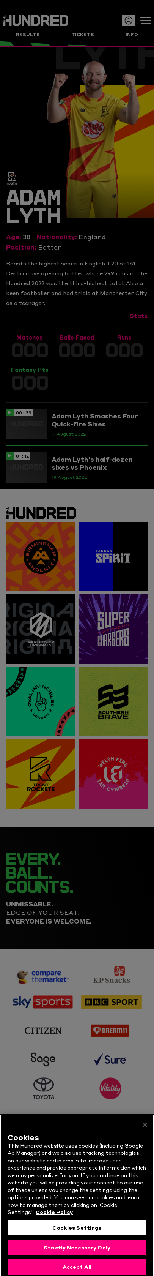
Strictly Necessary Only (77, 1257)
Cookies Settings (76, 1237)
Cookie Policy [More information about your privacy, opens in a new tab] (54, 1222)
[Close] (145, 1134)
